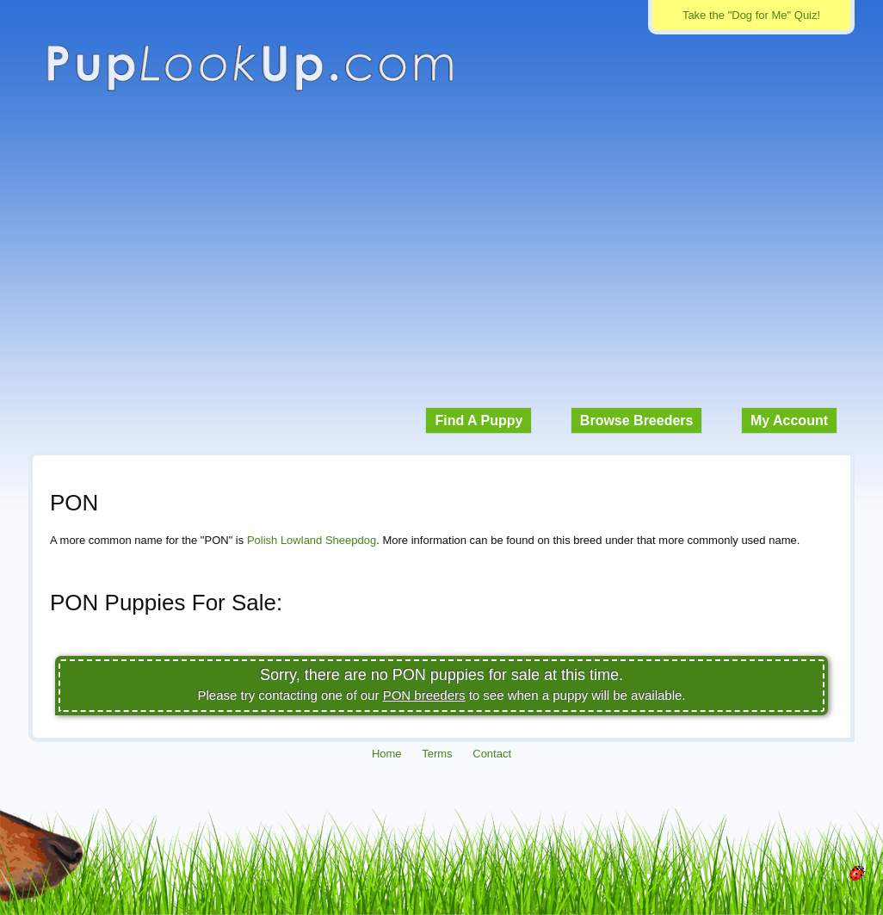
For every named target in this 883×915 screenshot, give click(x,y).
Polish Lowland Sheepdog (311, 540)
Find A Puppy (478, 420)
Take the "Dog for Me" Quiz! (751, 15)
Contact (491, 753)
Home (387, 753)
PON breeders (424, 695)
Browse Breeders (637, 420)
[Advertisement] (441, 258)
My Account (789, 420)
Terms (437, 753)
